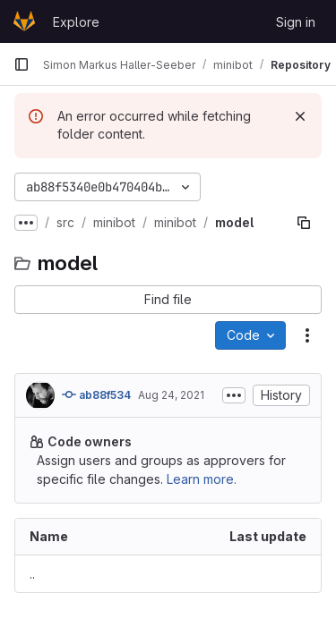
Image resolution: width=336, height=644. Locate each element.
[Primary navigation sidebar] (21, 64)
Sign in (295, 22)
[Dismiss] (300, 116)
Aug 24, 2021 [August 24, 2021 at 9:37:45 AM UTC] (171, 395)
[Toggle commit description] (234, 395)
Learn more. (202, 479)
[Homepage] (24, 21)
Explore (76, 22)
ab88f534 (96, 394)
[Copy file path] (303, 222)
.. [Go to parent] (32, 573)
